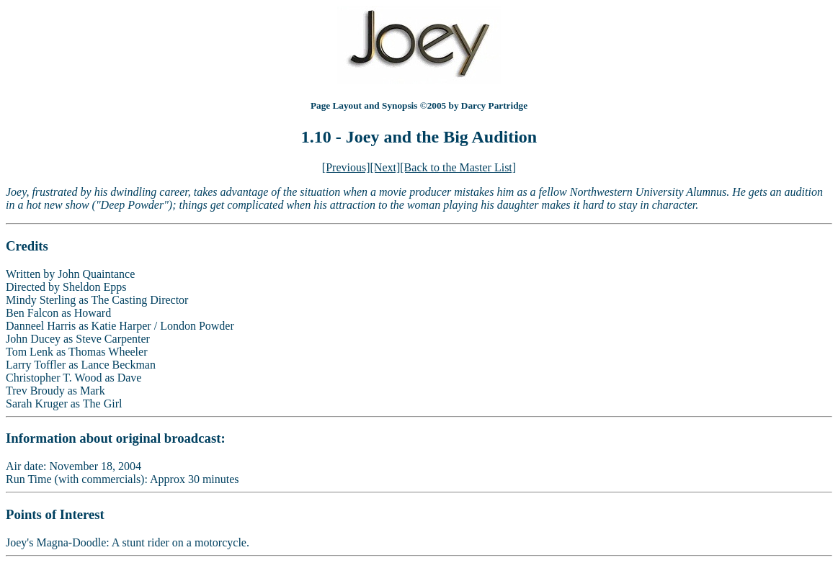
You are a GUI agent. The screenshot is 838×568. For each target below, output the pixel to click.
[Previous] (346, 167)
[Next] (385, 167)
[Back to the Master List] (458, 167)
